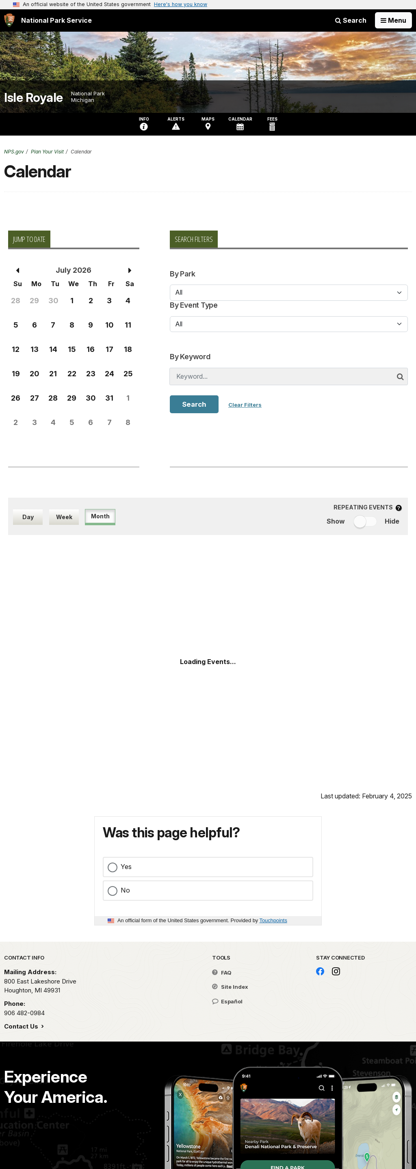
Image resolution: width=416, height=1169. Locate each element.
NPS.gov (14, 152)
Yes (126, 867)
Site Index (230, 987)
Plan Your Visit (47, 152)
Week (64, 516)
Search (350, 20)
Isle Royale (33, 97)
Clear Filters (245, 404)
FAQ (222, 972)
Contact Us (22, 1026)
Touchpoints (273, 920)
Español (227, 1001)
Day (28, 516)
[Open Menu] (393, 20)
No (125, 890)
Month (100, 516)
